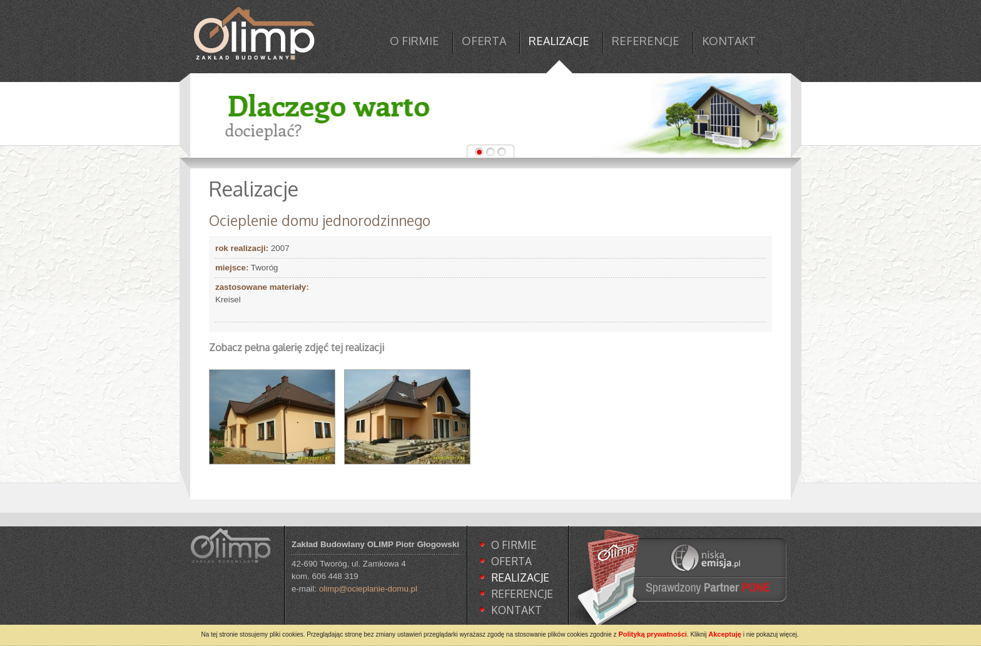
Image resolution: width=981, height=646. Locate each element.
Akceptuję (724, 634)
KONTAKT (729, 41)
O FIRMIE (414, 41)
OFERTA (484, 41)
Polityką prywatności (652, 634)
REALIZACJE (559, 41)
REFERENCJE (645, 41)
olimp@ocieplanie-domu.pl (368, 588)
